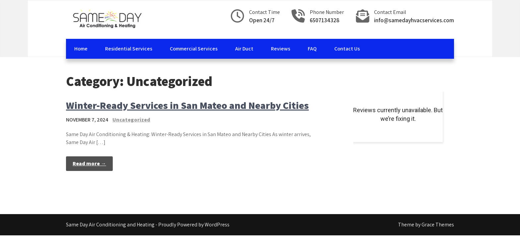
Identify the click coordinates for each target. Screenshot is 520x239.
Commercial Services (194, 48)
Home (81, 48)
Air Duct (244, 48)
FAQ (312, 48)
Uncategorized (131, 119)
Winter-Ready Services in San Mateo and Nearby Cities (187, 105)
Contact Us (347, 48)
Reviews (280, 48)
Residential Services (128, 48)
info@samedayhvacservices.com (414, 20)
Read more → (89, 163)
